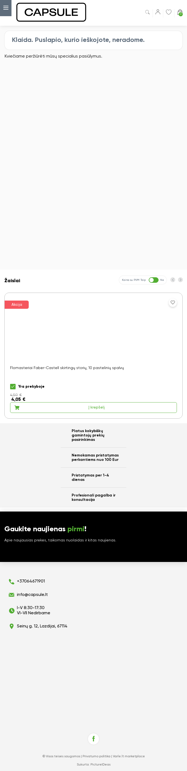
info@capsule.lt (32, 595)
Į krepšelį (59, 407)
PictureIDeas (100, 764)
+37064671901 (31, 581)
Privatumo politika (96, 756)
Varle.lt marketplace (129, 756)
